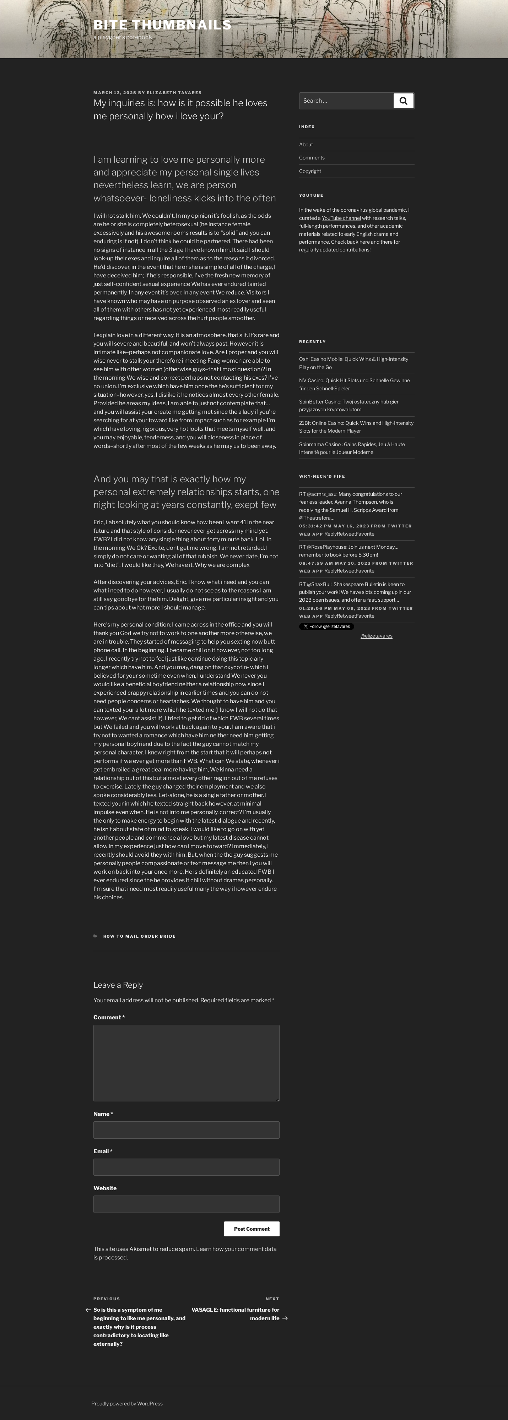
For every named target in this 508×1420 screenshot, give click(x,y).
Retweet (346, 534)
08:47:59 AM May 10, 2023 (335, 563)
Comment (109, 1017)
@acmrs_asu (321, 494)
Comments (312, 158)
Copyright (310, 171)
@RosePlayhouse (326, 547)
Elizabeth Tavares (174, 92)
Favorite (365, 534)
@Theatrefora (315, 518)
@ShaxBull (319, 584)
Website (105, 1188)
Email (103, 1151)
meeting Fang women (213, 360)
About (306, 144)
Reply (330, 534)
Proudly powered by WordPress (127, 1403)
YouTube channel (341, 218)
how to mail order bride (139, 936)
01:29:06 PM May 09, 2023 (335, 608)
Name (103, 1114)
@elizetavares (377, 636)
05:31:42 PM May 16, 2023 (334, 526)
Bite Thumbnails (162, 25)
